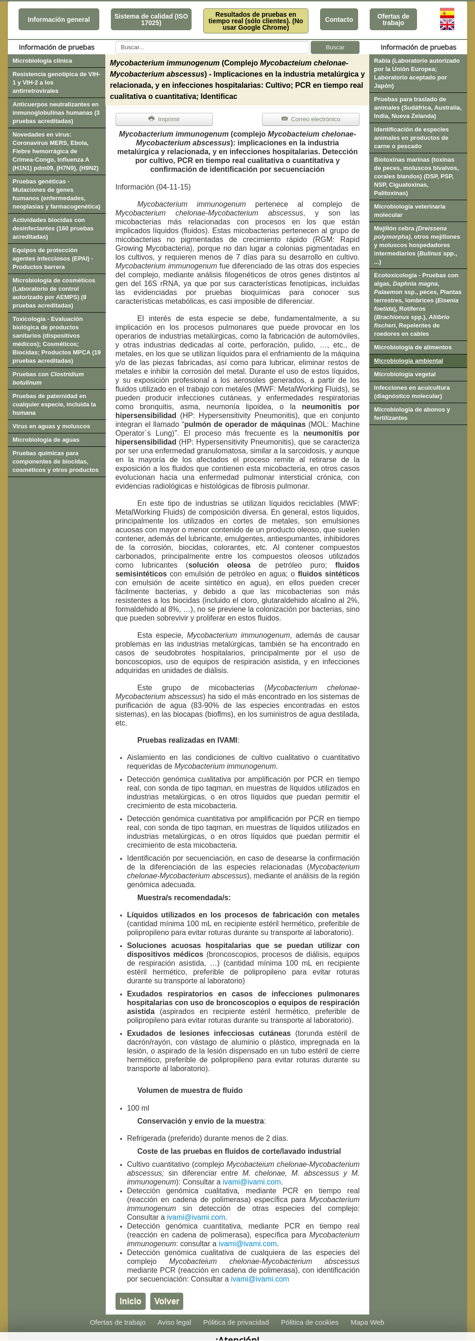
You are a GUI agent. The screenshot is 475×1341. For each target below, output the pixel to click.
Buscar (335, 47)
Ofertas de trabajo (393, 19)
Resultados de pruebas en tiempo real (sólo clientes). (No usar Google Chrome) (256, 21)
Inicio (130, 1301)
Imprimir (164, 119)
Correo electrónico (311, 119)
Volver (167, 1301)
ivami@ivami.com (252, 1182)
